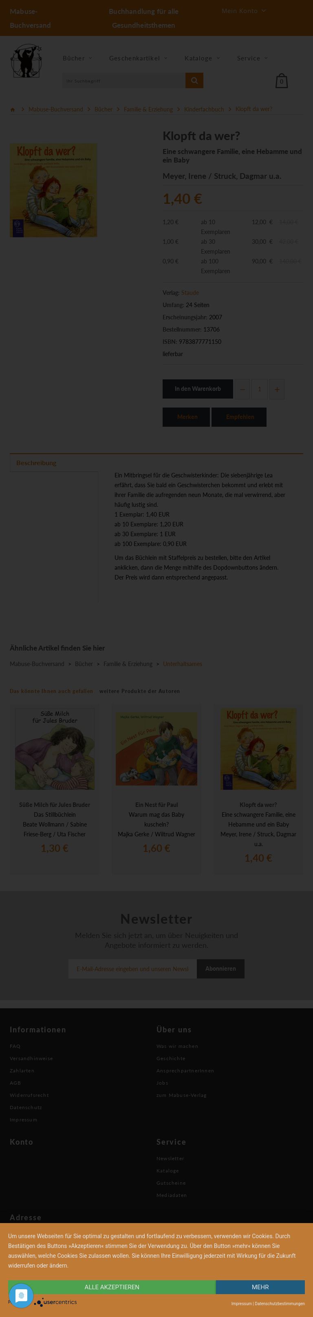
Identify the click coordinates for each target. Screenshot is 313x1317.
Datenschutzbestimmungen (280, 1303)
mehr (260, 1287)
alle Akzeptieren (112, 1287)
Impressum (241, 1303)
